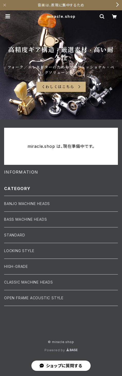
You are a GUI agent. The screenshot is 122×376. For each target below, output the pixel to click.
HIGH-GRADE (16, 266)
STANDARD (14, 235)
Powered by (61, 350)
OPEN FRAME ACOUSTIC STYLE (34, 298)
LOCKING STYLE (19, 251)
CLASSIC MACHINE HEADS (28, 282)
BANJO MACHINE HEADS (27, 203)
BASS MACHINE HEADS (25, 219)
